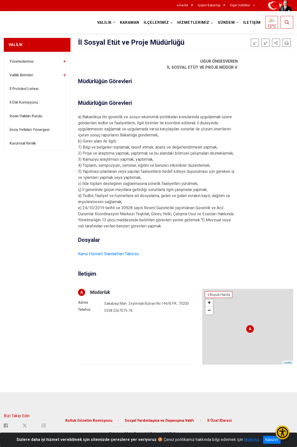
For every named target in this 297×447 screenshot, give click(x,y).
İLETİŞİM (252, 22)
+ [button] (209, 303)
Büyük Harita (220, 295)
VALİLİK (15, 44)
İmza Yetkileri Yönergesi (29, 129)
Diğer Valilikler (240, 5)
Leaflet (288, 362)
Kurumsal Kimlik (23, 143)
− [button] (209, 311)
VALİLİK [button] (104, 22)
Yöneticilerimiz (22, 61)
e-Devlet (182, 5)
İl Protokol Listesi (24, 88)
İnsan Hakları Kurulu (26, 116)
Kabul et (271, 440)
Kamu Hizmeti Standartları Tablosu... (109, 253)
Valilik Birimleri (21, 75)
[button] (276, 43)
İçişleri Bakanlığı (209, 5)
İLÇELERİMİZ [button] (156, 22)
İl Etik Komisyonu (24, 102)
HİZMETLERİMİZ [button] (193, 22)
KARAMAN (129, 22)
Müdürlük (100, 292)
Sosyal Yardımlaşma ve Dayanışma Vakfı (160, 420)
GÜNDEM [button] (226, 22)
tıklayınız (252, 439)
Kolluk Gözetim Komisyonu (88, 420)
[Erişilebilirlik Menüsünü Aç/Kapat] (282, 432)
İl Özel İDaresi (219, 420)
